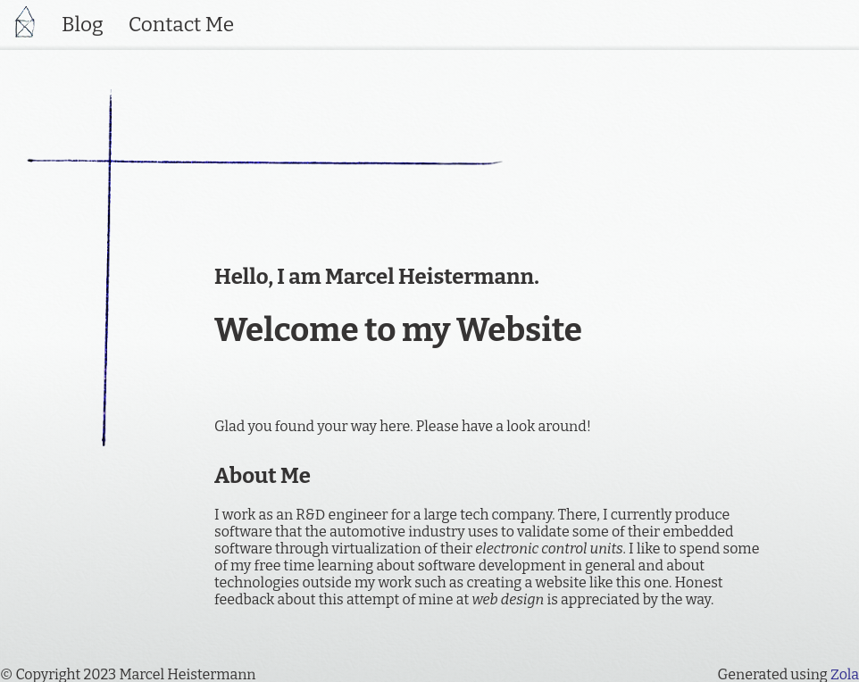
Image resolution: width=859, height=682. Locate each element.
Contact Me (181, 24)
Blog (83, 24)
